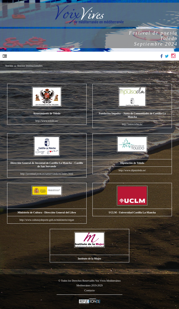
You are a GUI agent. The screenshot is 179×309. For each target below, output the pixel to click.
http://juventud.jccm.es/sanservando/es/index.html (46, 173)
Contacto (89, 290)
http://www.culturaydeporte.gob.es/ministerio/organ (46, 219)
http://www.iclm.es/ (132, 124)
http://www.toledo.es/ (47, 120)
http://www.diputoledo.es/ (132, 170)
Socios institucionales (30, 65)
